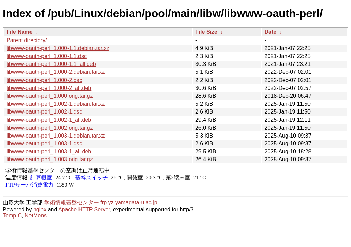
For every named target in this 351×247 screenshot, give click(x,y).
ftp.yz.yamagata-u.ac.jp (128, 202)
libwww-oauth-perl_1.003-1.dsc (44, 143)
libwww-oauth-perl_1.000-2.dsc (44, 80)
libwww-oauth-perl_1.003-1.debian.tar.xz (56, 136)
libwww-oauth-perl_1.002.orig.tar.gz (50, 128)
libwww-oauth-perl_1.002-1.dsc (44, 112)
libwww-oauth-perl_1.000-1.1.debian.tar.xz (58, 48)
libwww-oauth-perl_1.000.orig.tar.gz (50, 96)
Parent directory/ (27, 40)
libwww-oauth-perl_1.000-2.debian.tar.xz (56, 72)
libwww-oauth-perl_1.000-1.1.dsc (47, 56)
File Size (206, 32)
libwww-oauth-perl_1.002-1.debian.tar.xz (56, 104)
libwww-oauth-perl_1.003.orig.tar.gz (50, 159)
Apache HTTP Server (84, 209)
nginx (39, 209)
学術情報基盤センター (71, 202)
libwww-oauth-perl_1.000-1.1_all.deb (51, 64)
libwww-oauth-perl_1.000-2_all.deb (49, 88)
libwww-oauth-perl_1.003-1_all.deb (49, 151)
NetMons (36, 216)
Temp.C (12, 216)
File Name (20, 32)
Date (270, 32)
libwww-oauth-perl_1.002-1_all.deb (49, 120)
